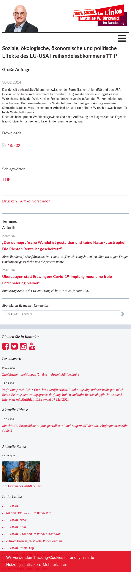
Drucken (9, 201)
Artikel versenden (35, 201)
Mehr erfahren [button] (55, 565)
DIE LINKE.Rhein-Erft (19, 548)
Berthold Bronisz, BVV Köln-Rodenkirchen (33, 541)
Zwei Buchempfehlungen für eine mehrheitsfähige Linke (40, 374)
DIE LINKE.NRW (15, 520)
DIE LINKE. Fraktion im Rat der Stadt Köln (33, 534)
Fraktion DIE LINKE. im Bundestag (27, 513)
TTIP (6, 179)
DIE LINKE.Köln (15, 527)
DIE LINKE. (12, 506)
